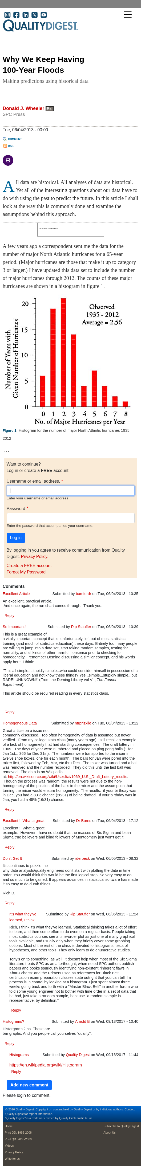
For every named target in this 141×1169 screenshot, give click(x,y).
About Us (109, 1132)
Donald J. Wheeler (23, 108)
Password (16, 508)
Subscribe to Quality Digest (121, 1126)
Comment (15, 139)
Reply (9, 615)
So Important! (14, 627)
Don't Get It (12, 858)
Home (9, 1126)
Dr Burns (83, 820)
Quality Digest (78, 1055)
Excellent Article (16, 594)
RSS (11, 146)
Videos (9, 1145)
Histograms (19, 1055)
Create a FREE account (29, 565)
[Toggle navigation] (129, 15)
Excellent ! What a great (24, 820)
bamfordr (83, 594)
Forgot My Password (26, 572)
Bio (49, 109)
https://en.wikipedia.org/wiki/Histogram (45, 1065)
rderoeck (82, 858)
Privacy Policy (34, 556)
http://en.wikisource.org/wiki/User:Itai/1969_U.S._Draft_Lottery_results (67, 777)
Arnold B (82, 1021)
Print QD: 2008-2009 (18, 1139)
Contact (129, 1109)
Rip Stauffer (81, 627)
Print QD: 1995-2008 (18, 1132)
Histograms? (13, 1021)
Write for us (12, 1158)
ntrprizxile (83, 723)
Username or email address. (33, 481)
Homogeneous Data (20, 723)
